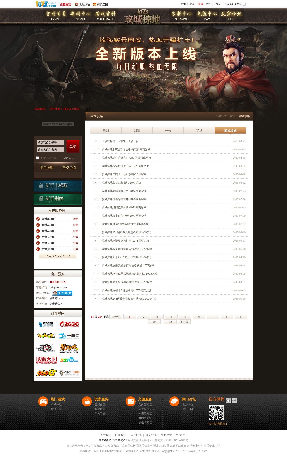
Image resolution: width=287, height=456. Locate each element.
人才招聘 (135, 435)
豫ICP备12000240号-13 (113, 440)
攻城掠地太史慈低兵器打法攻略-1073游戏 (127, 282)
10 (154, 321)
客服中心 (181, 435)
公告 (168, 130)
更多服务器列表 (58, 256)
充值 (200, 4)
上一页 (116, 316)
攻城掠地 (84, 4)
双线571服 (48, 243)
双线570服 (48, 249)
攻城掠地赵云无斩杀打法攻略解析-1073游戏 (128, 265)
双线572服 (48, 237)
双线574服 (48, 225)
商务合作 (151, 435)
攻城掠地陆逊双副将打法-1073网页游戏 (125, 240)
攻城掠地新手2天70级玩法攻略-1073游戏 (126, 257)
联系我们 (120, 435)
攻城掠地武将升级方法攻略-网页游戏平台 (126, 157)
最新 (106, 130)
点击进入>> (56, 298)
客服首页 (100, 404)
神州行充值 (145, 413)
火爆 (75, 218)
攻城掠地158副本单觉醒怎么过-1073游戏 (126, 232)
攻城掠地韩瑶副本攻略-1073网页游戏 (124, 199)
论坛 (217, 4)
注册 (184, 4)
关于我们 (105, 435)
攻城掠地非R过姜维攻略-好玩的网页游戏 (126, 149)
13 (170, 321)
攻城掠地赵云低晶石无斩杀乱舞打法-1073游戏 (129, 273)
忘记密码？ (67, 158)
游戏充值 (68, 167)
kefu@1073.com (58, 287)
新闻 (137, 130)
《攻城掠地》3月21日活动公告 (120, 141)
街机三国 (102, 4)
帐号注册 (45, 167)
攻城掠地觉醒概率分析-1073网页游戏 (124, 207)
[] (98, 141)
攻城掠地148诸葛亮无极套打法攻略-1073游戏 (129, 298)
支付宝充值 (145, 404)
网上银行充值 (146, 409)
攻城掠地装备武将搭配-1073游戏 (121, 182)
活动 (199, 130)
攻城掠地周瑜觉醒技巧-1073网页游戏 (124, 190)
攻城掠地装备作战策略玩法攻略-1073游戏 (127, 249)
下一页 (184, 321)
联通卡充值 (145, 422)
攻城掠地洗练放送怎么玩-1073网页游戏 (125, 166)
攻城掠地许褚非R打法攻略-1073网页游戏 (126, 290)
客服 (208, 4)
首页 (232, 116)
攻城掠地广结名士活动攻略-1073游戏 (124, 174)
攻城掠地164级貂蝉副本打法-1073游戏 (125, 224)
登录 (192, 4)
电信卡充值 (145, 417)
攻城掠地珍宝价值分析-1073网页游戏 (124, 215)
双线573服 (48, 231)
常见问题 (100, 413)
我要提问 (100, 409)
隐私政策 (166, 435)
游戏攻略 (230, 130)
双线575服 (48, 218)
